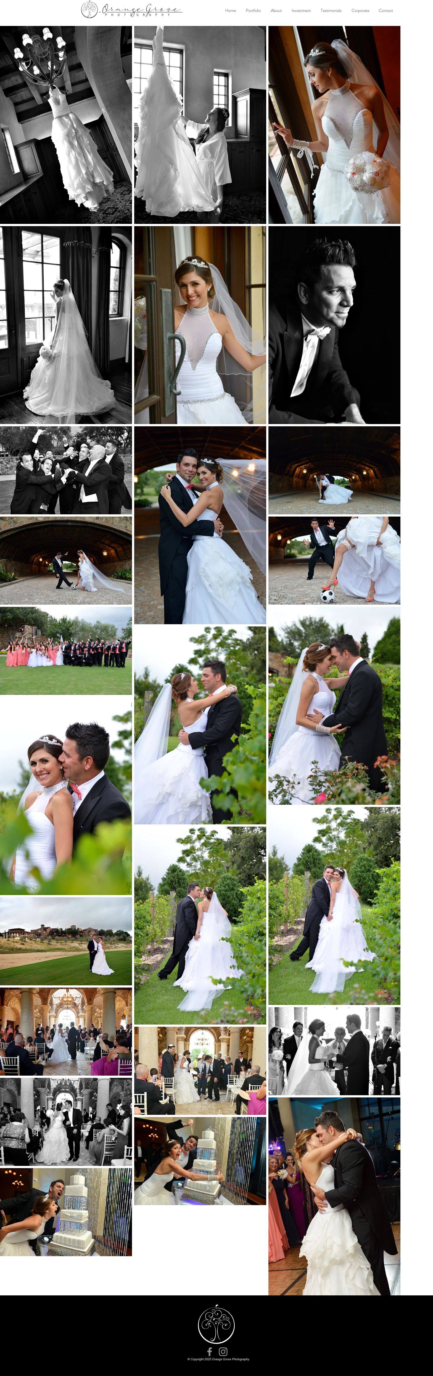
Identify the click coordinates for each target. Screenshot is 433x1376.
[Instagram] (223, 1352)
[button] (253, 10)
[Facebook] (209, 1352)
